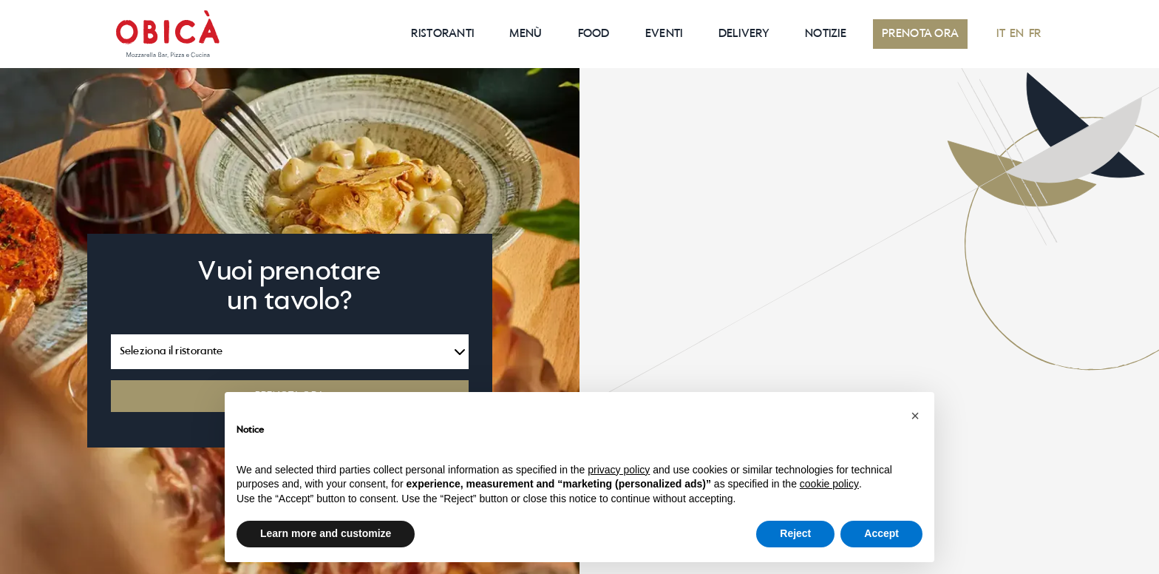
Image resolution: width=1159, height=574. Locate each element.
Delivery (743, 34)
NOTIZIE (825, 34)
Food (594, 34)
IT (1000, 34)
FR (1035, 34)
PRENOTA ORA (920, 34)
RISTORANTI (442, 34)
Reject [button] (795, 533)
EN (1017, 34)
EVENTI (664, 34)
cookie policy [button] (829, 484)
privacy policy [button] (619, 470)
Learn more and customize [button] (325, 533)
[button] (915, 416)
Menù (525, 34)
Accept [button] (881, 533)
